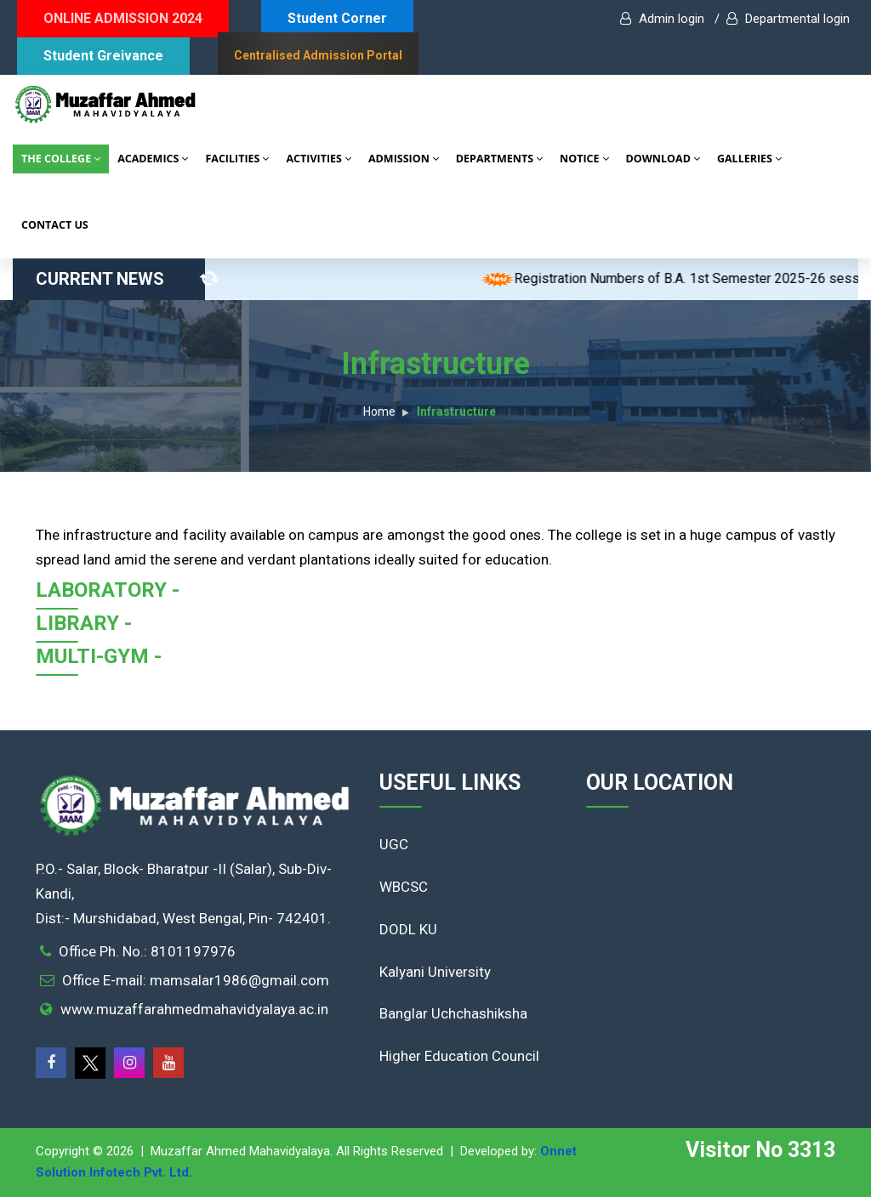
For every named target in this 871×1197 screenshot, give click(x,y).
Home (379, 411)
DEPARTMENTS (499, 158)
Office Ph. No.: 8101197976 (147, 951)
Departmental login (788, 18)
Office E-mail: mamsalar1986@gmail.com (195, 980)
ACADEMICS (152, 158)
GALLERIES (749, 158)
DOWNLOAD (663, 158)
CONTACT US (54, 225)
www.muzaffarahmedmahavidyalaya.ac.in (194, 1009)
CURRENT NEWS (120, 279)
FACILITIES (237, 158)
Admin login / (670, 18)
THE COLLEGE (60, 158)
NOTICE (584, 158)
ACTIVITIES (318, 158)
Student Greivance (103, 56)
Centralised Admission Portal (318, 55)
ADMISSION (403, 158)
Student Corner (337, 18)
